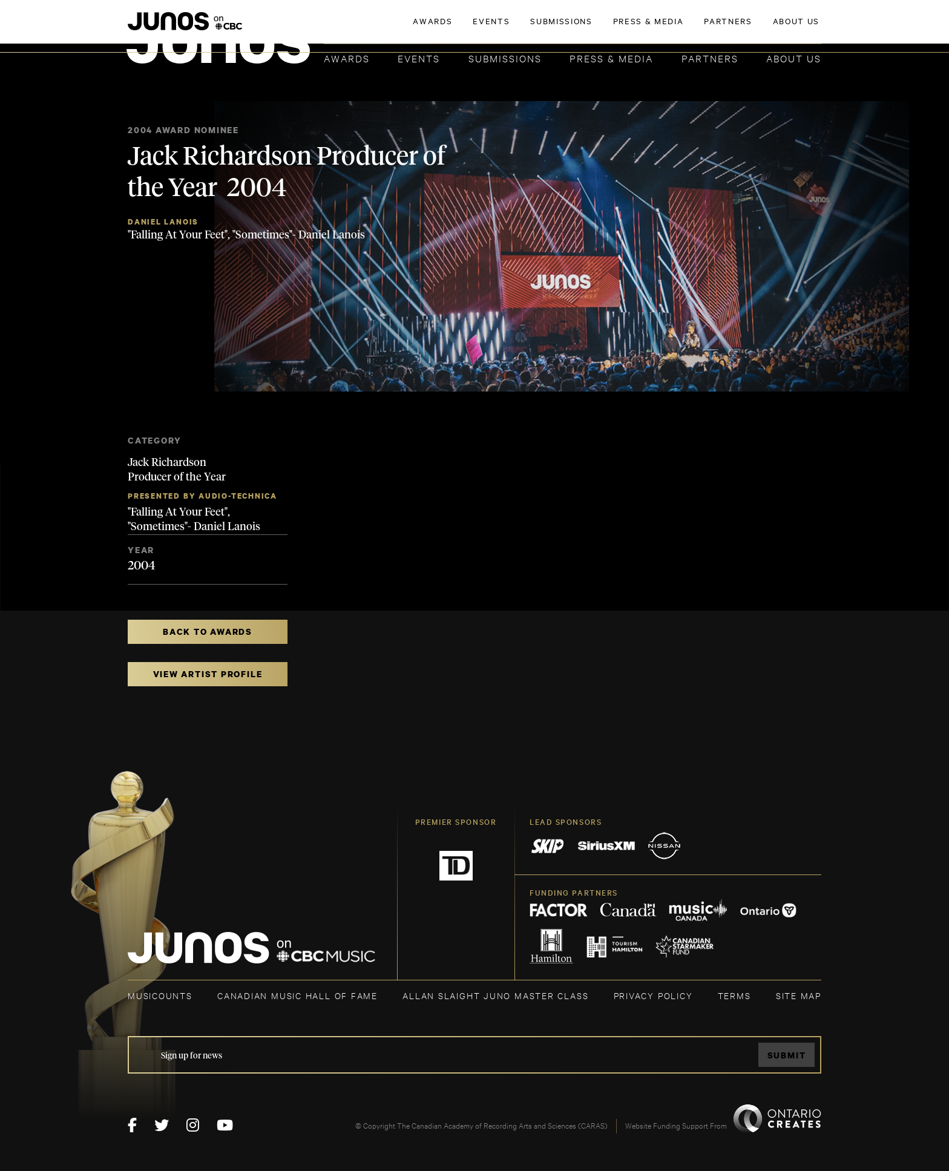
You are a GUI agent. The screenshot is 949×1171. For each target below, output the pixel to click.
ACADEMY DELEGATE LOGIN (764, 28)
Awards (347, 57)
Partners (709, 57)
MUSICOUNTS (160, 995)
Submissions (505, 57)
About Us (793, 57)
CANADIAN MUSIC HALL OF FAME (297, 995)
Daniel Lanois (163, 222)
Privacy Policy (653, 995)
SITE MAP (798, 995)
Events (419, 57)
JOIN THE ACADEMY (652, 28)
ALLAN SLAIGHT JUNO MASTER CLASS (495, 995)
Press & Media (611, 57)
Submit (786, 1055)
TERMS (734, 995)
